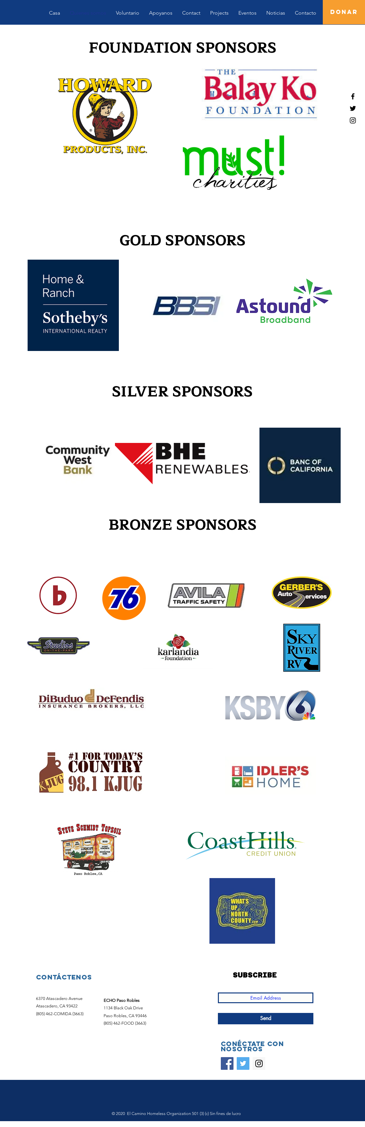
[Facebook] (227, 1063)
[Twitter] (243, 1063)
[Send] (265, 1018)
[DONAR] (344, 12)
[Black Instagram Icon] (353, 120)
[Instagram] (259, 1063)
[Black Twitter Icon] (353, 108)
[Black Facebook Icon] (353, 96)
